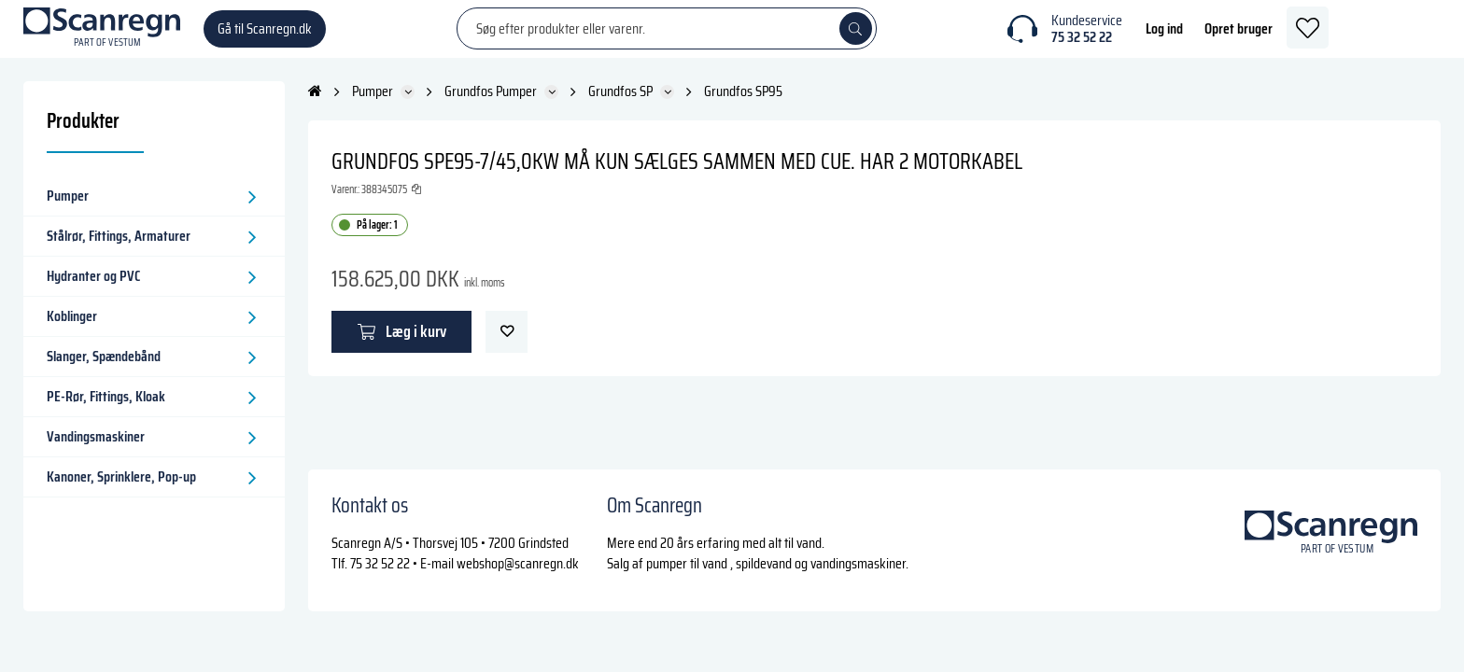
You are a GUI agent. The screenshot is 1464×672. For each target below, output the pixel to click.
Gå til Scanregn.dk (265, 37)
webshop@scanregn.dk (518, 563)
